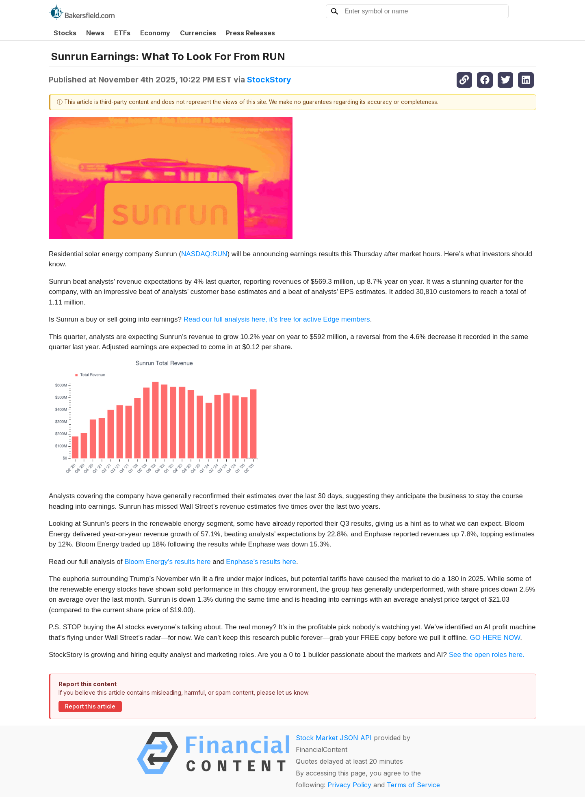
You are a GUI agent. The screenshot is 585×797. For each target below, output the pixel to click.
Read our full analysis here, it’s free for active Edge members (277, 319)
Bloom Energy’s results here (167, 562)
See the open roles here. (486, 655)
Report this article (90, 706)
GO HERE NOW (495, 637)
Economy (155, 33)
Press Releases (250, 33)
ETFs (122, 33)
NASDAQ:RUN (204, 254)
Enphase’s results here (261, 562)
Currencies (198, 33)
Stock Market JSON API (334, 738)
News (95, 33)
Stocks (65, 33)
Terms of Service (413, 785)
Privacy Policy (349, 785)
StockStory (269, 79)
